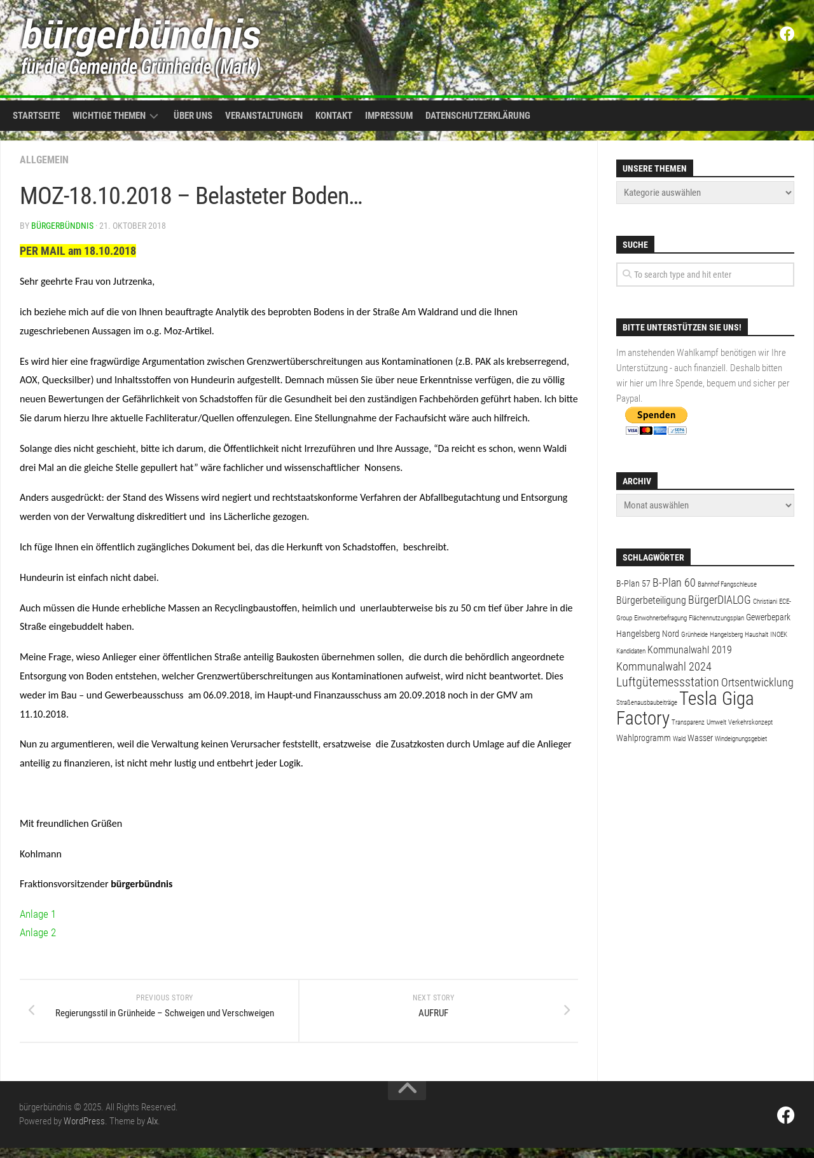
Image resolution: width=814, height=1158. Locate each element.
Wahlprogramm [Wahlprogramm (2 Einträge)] (643, 738)
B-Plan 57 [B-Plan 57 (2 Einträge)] (633, 583)
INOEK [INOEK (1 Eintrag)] (778, 634)
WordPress (84, 1131)
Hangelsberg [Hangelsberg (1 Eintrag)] (726, 634)
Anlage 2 (39, 932)
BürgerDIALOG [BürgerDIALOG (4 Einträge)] (719, 599)
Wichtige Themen (109, 115)
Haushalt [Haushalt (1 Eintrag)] (756, 634)
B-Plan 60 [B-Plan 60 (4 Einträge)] (674, 582)
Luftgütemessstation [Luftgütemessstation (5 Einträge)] (667, 682)
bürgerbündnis (62, 226)
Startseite (36, 115)
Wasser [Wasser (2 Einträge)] (700, 738)
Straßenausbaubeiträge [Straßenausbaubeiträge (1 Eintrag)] (646, 702)
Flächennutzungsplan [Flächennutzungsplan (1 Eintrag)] (716, 618)
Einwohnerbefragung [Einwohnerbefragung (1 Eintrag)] (660, 618)
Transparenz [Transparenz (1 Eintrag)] (688, 722)
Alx (152, 1131)
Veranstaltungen (264, 115)
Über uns (193, 115)
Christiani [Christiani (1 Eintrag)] (765, 601)
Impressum (389, 115)
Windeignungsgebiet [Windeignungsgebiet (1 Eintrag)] (741, 739)
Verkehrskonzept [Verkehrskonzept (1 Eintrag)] (750, 722)
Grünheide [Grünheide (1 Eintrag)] (694, 634)
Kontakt (333, 115)
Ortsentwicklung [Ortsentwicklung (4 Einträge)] (757, 682)
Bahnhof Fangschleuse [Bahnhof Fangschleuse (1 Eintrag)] (727, 584)
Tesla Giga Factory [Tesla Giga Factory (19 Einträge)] (685, 708)
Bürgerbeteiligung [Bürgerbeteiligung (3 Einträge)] (651, 600)
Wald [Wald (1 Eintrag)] (679, 739)
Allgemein (44, 160)
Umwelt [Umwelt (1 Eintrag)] (716, 722)
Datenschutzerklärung (477, 115)
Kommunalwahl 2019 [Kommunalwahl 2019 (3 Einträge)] (689, 650)
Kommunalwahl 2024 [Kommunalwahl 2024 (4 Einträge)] (664, 666)
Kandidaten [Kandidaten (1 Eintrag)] (630, 651)
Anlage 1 (39, 913)
